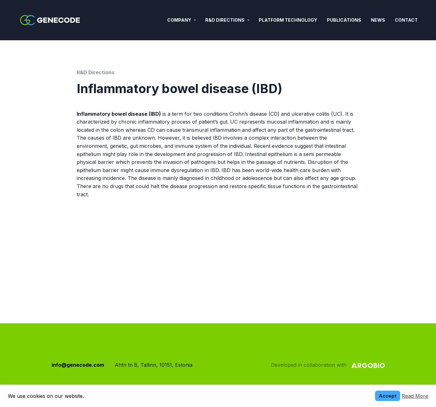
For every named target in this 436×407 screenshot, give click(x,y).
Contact (406, 20)
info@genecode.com (78, 365)
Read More (415, 396)
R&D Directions (225, 20)
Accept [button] (387, 396)
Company (179, 20)
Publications (344, 20)
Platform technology (288, 20)
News (378, 20)
